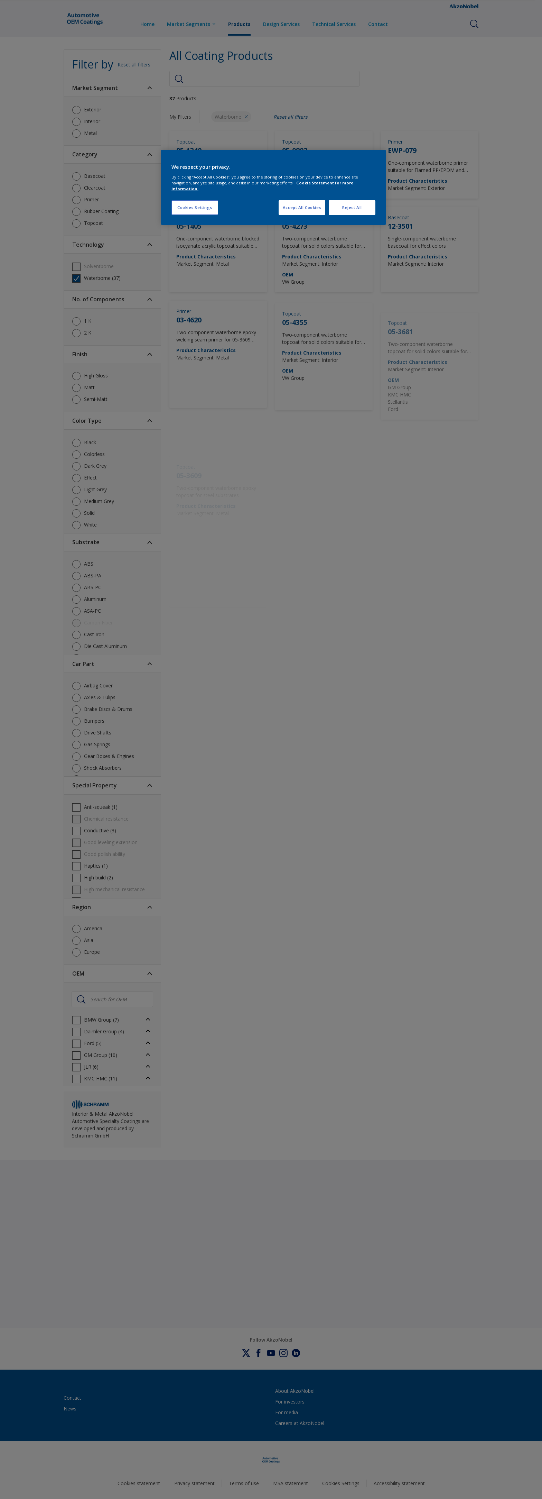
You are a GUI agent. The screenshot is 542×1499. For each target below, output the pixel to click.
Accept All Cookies (302, 207)
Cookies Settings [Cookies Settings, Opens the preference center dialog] (194, 207)
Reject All (352, 207)
